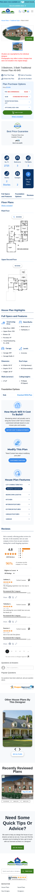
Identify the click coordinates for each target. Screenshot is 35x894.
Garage (9, 519)
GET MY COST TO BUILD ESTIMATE (17, 430)
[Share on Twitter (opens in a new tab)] (13, 597)
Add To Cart (17, 112)
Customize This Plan (17, 460)
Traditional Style (15, 20)
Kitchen (9, 499)
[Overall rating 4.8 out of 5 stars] (10, 553)
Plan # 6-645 (27, 792)
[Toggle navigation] (32, 11)
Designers (21, 891)
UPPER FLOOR (25, 801)
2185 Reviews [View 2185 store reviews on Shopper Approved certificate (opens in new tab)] (11, 557)
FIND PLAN (27, 871)
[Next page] (28, 651)
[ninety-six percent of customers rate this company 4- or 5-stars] (17, 563)
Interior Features (13, 504)
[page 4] (19, 651)
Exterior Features (13, 509)
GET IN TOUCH (17, 847)
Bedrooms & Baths (13, 494)
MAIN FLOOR (15, 801)
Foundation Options (19, 195)
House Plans (5, 20)
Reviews (30, 195)
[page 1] (7, 651)
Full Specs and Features (6, 195)
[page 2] (11, 651)
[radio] (25, 548)
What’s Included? (17, 116)
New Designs (5, 891)
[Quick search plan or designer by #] (11, 871)
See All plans (17, 754)
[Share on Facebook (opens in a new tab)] (10, 597)
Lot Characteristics (14, 484)
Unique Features (12, 514)
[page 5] (24, 651)
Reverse (29, 39)
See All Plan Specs (28, 178)
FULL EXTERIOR (6, 801)
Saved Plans (21, 887)
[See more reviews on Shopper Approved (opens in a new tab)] (16, 597)
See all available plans (17, 6)
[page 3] (15, 651)
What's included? (7, 205)
